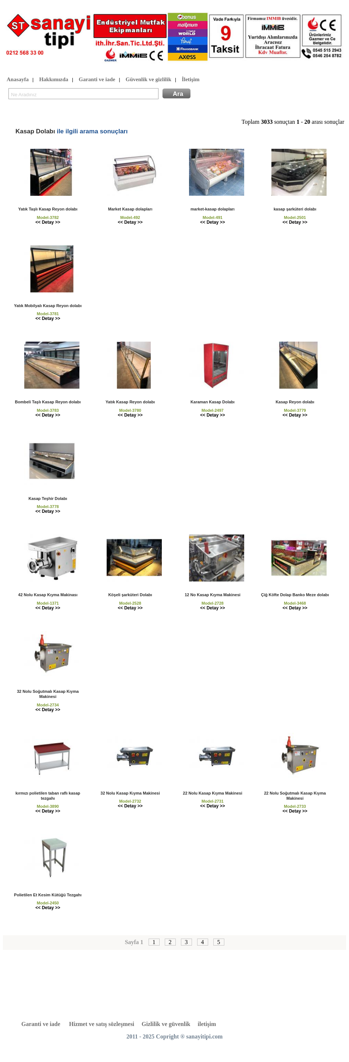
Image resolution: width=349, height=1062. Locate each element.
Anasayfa (18, 80)
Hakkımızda (53, 80)
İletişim (190, 80)
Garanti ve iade (97, 80)
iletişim (207, 1024)
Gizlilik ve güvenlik (166, 1024)
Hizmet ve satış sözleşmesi (101, 1024)
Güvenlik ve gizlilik (148, 80)
